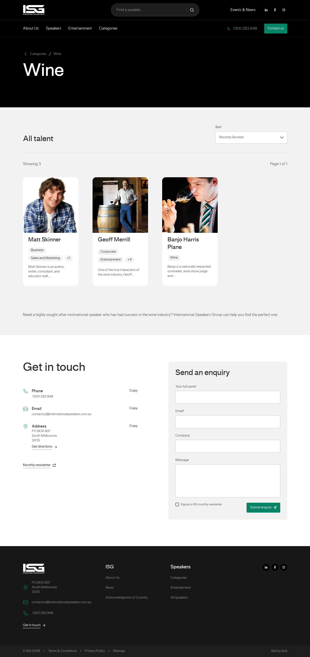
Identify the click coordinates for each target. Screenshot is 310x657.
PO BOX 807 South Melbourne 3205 (44, 587)
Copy (133, 391)
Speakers (53, 28)
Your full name (186, 386)
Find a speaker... (155, 10)
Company (182, 435)
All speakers (179, 597)
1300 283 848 (244, 28)
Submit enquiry (263, 508)
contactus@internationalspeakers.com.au (61, 414)
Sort (218, 127)
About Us (31, 28)
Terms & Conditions (62, 651)
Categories (108, 28)
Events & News (243, 10)
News (110, 587)
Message (182, 460)
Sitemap (119, 651)
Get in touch (34, 625)
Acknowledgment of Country (127, 597)
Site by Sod (279, 651)
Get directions (45, 447)
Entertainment (80, 28)
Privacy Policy (95, 651)
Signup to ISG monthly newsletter (201, 504)
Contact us (276, 28)
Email (179, 411)
